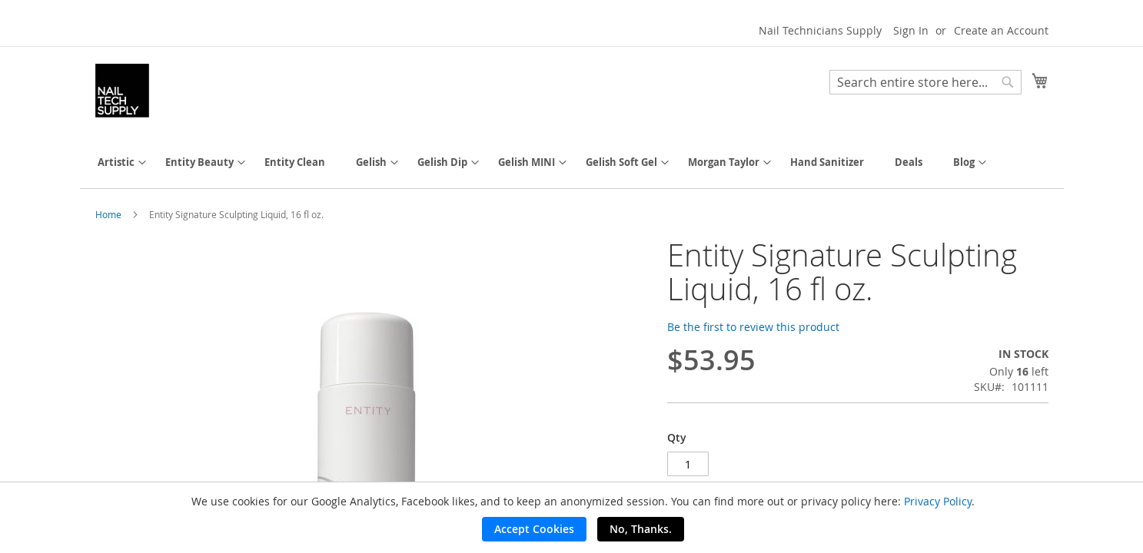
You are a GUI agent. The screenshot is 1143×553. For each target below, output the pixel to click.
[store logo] (122, 91)
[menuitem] (116, 162)
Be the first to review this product (753, 327)
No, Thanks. (641, 529)
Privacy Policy (938, 501)
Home (108, 214)
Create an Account (1001, 30)
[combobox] (925, 82)
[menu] (572, 162)
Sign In (911, 30)
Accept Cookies (534, 529)
